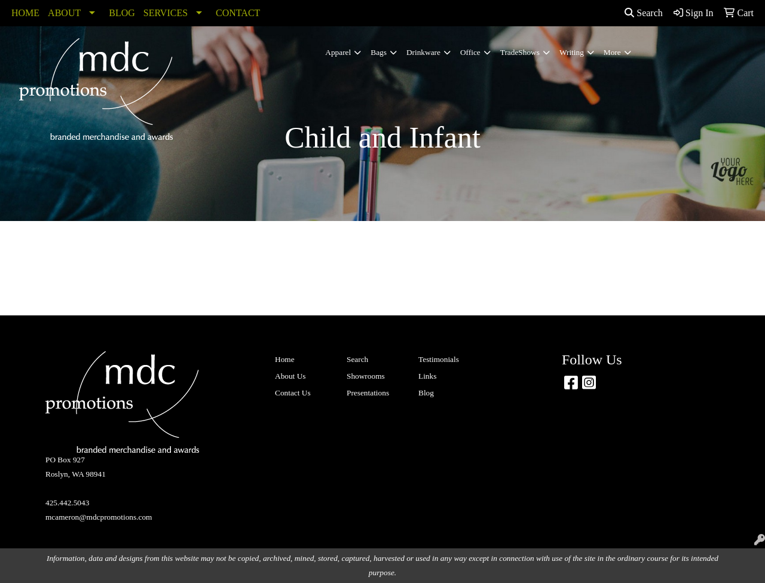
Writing (571, 52)
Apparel (338, 52)
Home (285, 359)
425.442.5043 (67, 502)
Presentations (368, 392)
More (612, 52)
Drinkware (423, 52)
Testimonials (438, 359)
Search (644, 13)
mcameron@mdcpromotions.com (98, 517)
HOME (25, 13)
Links (427, 376)
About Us (290, 376)
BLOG (122, 13)
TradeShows (520, 52)
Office (470, 52)
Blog (426, 392)
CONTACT (238, 13)
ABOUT (64, 13)
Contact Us (293, 392)
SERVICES (165, 13)
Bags (379, 52)
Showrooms (366, 376)
